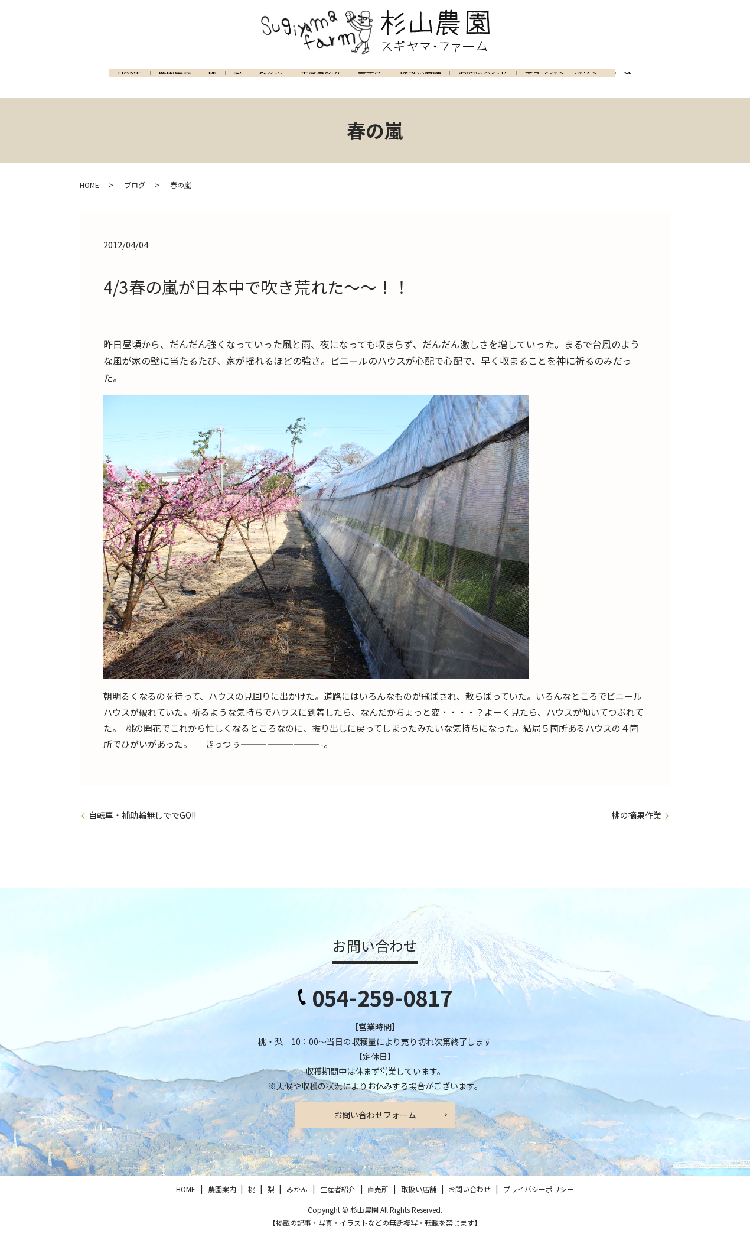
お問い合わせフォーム (375, 1132)
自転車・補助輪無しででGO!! (142, 832)
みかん (277, 83)
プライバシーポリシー (611, 83)
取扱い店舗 (450, 83)
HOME (104, 83)
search (98, 110)
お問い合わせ (521, 83)
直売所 (392, 83)
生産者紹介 (335, 83)
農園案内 (157, 83)
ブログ (134, 202)
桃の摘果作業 (636, 832)
